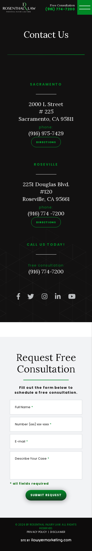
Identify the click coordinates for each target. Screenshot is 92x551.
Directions (46, 142)
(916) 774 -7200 (46, 213)
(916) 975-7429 (46, 133)
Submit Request (45, 495)
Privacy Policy (37, 532)
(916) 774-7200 (60, 9)
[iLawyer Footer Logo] (46, 540)
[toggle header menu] (84, 7)
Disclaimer (58, 532)
